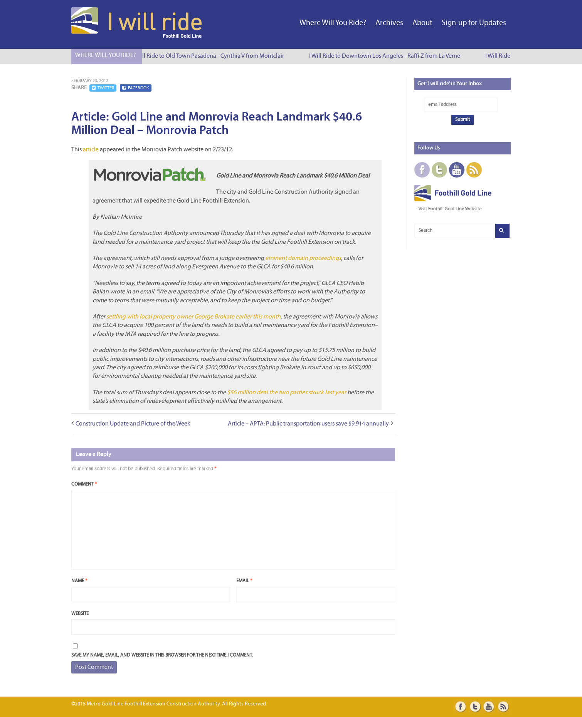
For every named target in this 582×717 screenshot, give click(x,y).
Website (80, 613)
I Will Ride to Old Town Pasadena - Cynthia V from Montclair (209, 56)
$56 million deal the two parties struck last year (286, 393)
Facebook (135, 87)
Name (79, 580)
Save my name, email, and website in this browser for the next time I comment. (162, 655)
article (91, 150)
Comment (84, 484)
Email (244, 580)
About (422, 23)
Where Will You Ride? (332, 23)
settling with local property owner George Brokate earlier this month (193, 317)
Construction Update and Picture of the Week (133, 424)
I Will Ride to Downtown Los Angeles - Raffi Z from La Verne (385, 56)
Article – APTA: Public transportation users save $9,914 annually (308, 424)
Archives (389, 23)
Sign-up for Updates (474, 23)
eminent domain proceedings (303, 258)
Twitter (103, 87)
